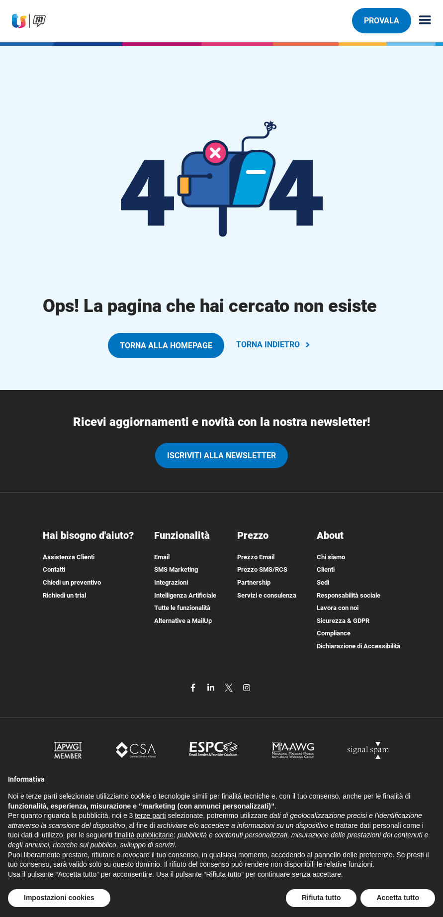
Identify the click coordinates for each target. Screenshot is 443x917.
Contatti (54, 569)
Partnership (253, 582)
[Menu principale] (421, 20)
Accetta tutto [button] (397, 898)
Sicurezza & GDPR (343, 620)
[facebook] (194, 687)
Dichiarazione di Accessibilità (358, 646)
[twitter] (230, 687)
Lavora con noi (337, 607)
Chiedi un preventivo (72, 582)
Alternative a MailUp (183, 620)
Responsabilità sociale (348, 595)
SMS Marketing (176, 569)
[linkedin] (212, 687)
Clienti (326, 569)
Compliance (334, 633)
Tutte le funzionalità (182, 607)
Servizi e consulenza (266, 595)
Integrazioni (171, 582)
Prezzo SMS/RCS (262, 569)
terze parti (150, 815)
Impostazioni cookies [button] (59, 898)
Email (162, 557)
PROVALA (381, 20)
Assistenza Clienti (68, 557)
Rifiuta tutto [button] (321, 898)
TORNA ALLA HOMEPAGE (166, 345)
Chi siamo (331, 557)
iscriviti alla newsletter (221, 455)
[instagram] (247, 687)
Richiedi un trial (64, 595)
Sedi (323, 582)
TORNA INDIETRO (274, 344)
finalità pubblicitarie (144, 835)
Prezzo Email (255, 557)
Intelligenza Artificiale (185, 595)
